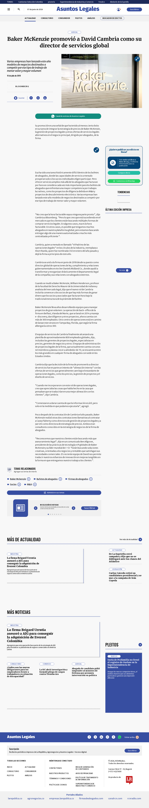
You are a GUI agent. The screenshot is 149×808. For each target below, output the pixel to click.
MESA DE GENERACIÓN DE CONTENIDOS (85, 768)
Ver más (123, 270)
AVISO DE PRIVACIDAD (84, 773)
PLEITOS (78, 18)
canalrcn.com (115, 798)
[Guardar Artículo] (19, 98)
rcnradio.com (134, 798)
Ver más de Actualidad (131, 539)
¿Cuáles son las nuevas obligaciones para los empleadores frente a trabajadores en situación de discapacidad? (20, 672)
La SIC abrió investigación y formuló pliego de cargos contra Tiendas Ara (53, 671)
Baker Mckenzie (18, 479)
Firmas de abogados (78, 479)
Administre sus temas (54, 493)
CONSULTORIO (47, 18)
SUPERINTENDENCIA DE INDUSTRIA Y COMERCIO (85, 785)
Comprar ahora (124, 173)
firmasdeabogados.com (91, 798)
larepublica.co (15, 798)
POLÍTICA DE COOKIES (58, 785)
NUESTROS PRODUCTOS (59, 773)
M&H (29, 484)
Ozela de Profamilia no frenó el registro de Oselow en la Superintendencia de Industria (123, 663)
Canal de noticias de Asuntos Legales (68, 116)
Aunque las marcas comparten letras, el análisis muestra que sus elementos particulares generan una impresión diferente (122, 675)
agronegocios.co (35, 798)
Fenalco (102, 2)
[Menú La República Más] (8, 9)
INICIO (9, 767)
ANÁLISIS (91, 18)
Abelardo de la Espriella (119, 2)
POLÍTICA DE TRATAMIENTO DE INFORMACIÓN (87, 779)
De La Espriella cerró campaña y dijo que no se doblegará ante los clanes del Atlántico (125, 558)
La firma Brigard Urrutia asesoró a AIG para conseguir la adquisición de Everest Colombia (23, 562)
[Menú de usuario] (118, 9)
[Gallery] (54, 506)
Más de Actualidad (24, 539)
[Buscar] (19, 9)
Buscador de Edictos (112, 18)
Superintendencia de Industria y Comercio (76, 2)
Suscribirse (134, 9)
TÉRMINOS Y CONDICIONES (60, 778)
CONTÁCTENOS (55, 768)
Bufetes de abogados (47, 479)
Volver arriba (131, 737)
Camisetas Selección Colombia (30, 2)
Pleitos (111, 645)
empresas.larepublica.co (61, 798)
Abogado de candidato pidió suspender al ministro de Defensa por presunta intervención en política (86, 672)
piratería (51, 2)
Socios (13, 484)
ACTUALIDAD (30, 18)
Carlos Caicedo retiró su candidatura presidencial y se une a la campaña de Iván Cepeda (125, 577)
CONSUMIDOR (64, 18)
